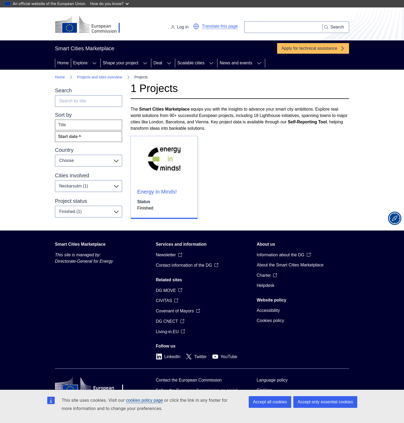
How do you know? (109, 3)
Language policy (272, 380)
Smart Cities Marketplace (80, 244)
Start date (79, 138)
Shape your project (120, 63)
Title (62, 125)
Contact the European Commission (189, 380)
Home (63, 63)
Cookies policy (270, 320)
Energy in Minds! (157, 192)
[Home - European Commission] (91, 25)
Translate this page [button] (220, 26)
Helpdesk (265, 285)
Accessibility (268, 310)
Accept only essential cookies (325, 402)
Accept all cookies (270, 402)
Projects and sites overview (99, 77)
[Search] (283, 27)
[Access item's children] (94, 63)
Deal (157, 63)
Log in (180, 27)
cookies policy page (144, 400)
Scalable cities (190, 63)
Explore (80, 63)
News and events (236, 63)
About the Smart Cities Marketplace (290, 265)
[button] (196, 26)
